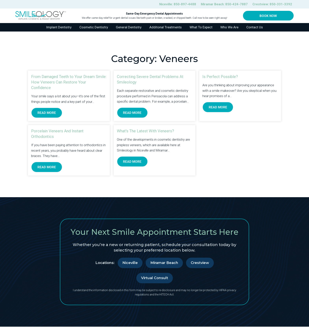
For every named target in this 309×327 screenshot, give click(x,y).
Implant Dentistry (59, 27)
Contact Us (254, 27)
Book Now (268, 16)
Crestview (200, 263)
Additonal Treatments (165, 27)
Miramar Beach (164, 263)
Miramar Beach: (224, 4)
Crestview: (272, 4)
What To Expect (201, 27)
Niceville (130, 263)
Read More (46, 113)
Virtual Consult (154, 278)
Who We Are (229, 27)
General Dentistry (128, 27)
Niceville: (176, 4)
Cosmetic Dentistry (93, 27)
